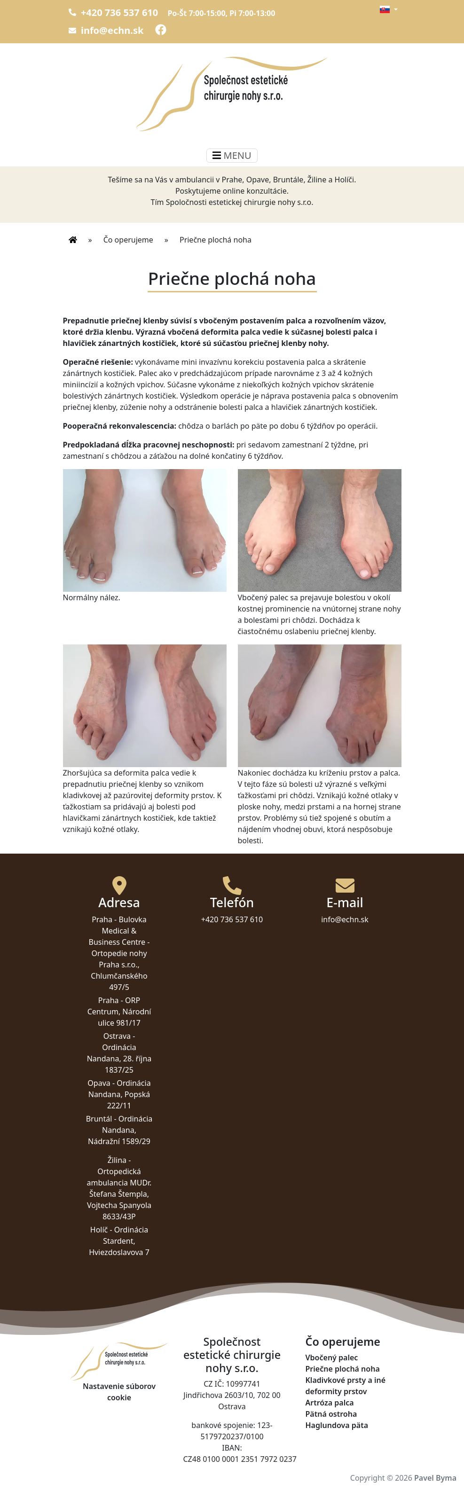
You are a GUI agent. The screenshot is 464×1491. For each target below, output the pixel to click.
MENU (231, 155)
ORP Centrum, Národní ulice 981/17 (119, 1011)
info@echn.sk (106, 30)
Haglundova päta (337, 1425)
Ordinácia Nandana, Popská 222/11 (119, 1094)
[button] (389, 9)
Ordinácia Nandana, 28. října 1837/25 (119, 1058)
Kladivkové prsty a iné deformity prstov (346, 1386)
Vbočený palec (332, 1357)
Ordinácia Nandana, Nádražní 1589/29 (120, 1130)
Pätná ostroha (331, 1414)
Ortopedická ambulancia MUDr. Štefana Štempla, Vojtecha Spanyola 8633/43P (119, 1194)
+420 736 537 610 (113, 12)
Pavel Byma (435, 1478)
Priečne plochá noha (216, 240)
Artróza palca (330, 1402)
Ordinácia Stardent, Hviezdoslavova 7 (119, 1240)
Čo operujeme (128, 240)
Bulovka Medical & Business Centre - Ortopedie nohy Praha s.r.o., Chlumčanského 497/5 (119, 953)
